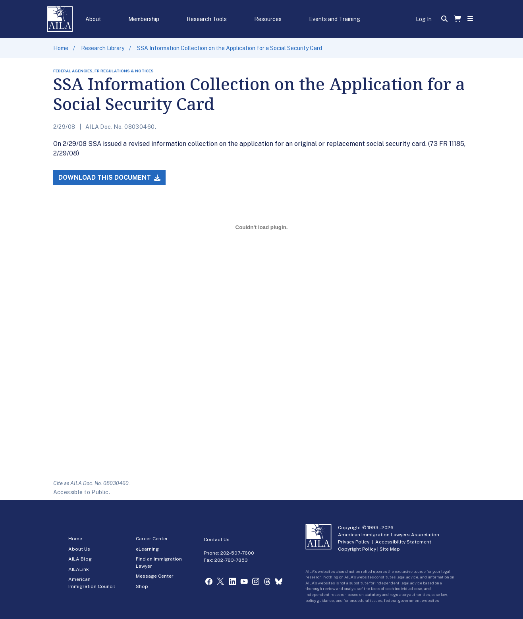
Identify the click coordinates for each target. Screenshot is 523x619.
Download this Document (109, 177)
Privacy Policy (353, 542)
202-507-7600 (237, 553)
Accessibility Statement (403, 542)
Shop (142, 586)
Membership (143, 19)
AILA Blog (80, 559)
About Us (79, 549)
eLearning (147, 549)
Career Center (152, 538)
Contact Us (217, 539)
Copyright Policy (357, 549)
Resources (268, 19)
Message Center (155, 576)
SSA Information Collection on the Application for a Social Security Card (229, 48)
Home (60, 48)
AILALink (78, 569)
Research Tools (207, 19)
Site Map (390, 549)
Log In (424, 19)
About (93, 19)
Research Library (102, 48)
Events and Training (334, 19)
